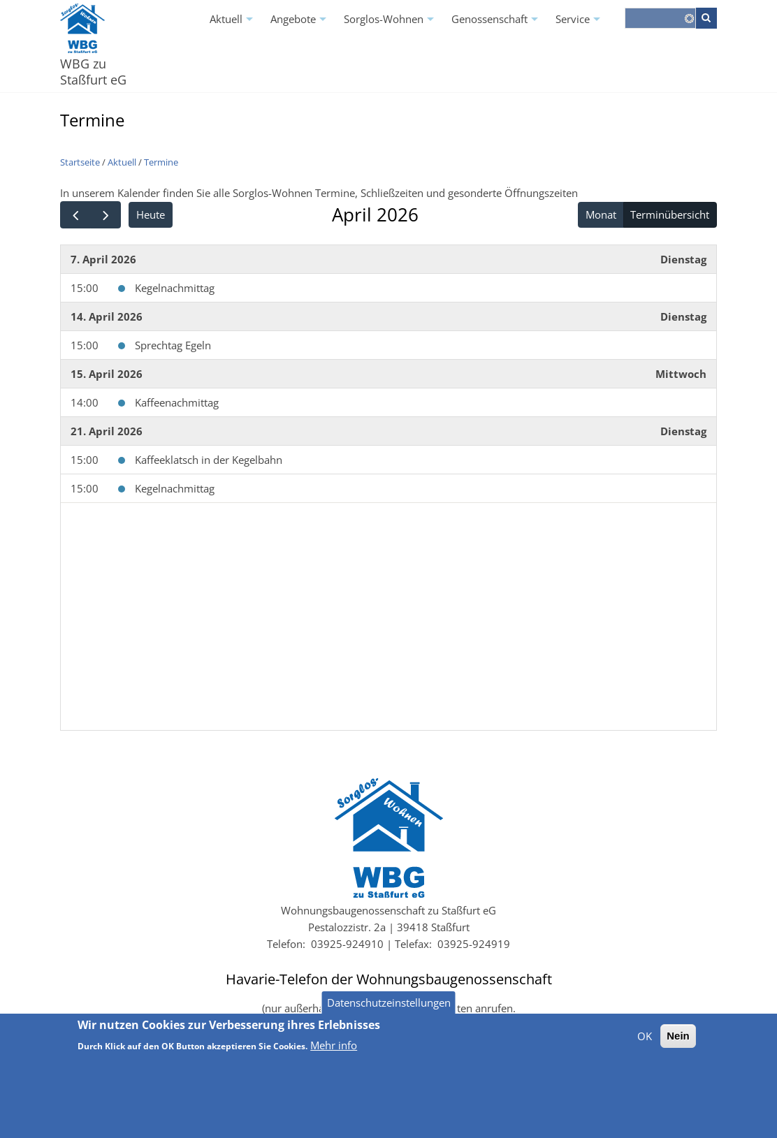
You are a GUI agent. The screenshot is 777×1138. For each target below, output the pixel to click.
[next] (105, 214)
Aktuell (233, 23)
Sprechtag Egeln (173, 345)
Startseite (80, 162)
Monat (601, 214)
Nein (678, 1045)
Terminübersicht (669, 214)
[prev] (75, 214)
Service (579, 23)
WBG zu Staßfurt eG (93, 71)
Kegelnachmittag (175, 288)
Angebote (300, 23)
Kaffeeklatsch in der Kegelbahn (208, 460)
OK (644, 1046)
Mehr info (333, 1055)
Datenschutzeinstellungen (389, 1012)
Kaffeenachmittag (177, 402)
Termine (161, 162)
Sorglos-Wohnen (390, 23)
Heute (150, 214)
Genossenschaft (496, 23)
